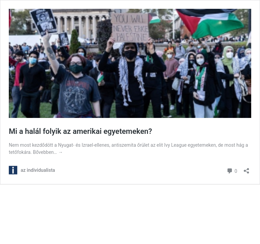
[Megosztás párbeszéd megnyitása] (246, 168)
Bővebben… (48, 152)
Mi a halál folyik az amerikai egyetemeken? (80, 131)
